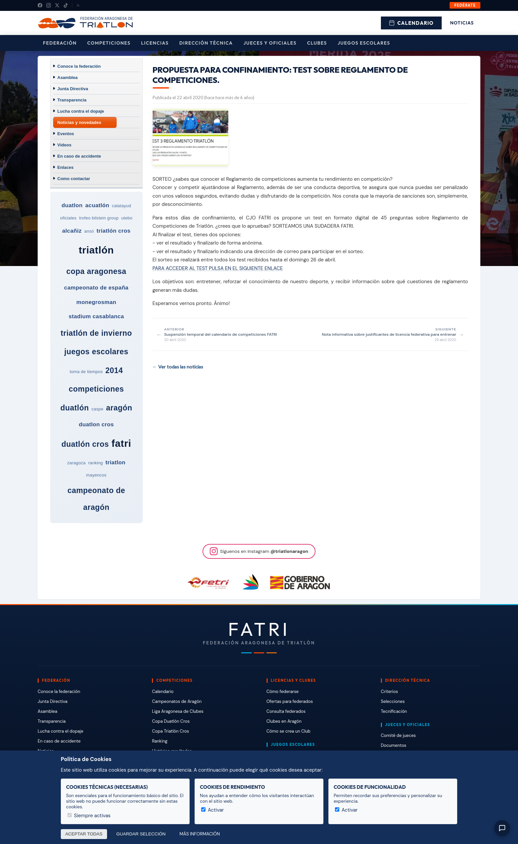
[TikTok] (65, 5)
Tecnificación (394, 711)
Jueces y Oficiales (270, 43)
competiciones (96, 389)
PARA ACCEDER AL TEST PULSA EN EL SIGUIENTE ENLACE (218, 268)
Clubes (317, 43)
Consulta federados (286, 711)
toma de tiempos (86, 371)
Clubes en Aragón (284, 721)
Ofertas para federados (290, 701)
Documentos (393, 745)
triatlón (96, 250)
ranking (95, 462)
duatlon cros (96, 424)
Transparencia (72, 99)
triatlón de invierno (96, 333)
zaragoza (76, 462)
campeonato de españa (96, 288)
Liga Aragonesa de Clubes (178, 711)
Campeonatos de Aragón (177, 701)
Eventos (65, 133)
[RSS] (78, 5)
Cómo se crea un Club (289, 731)
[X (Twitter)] (57, 5)
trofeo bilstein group (99, 217)
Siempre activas (89, 815)
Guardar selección (141, 833)
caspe (97, 408)
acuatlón (97, 205)
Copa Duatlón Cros (171, 721)
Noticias (462, 23)
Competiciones (108, 43)
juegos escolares (96, 351)
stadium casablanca (96, 316)
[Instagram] (48, 5)
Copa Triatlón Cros (170, 731)
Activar (212, 810)
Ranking (159, 741)
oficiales (68, 217)
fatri (121, 443)
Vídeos (64, 144)
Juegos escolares (364, 43)
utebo (126, 217)
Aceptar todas (84, 833)
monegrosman (96, 302)
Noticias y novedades (79, 122)
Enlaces (65, 167)
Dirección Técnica (206, 43)
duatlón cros (85, 444)
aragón (119, 407)
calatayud (121, 205)
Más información (199, 834)
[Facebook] (40, 5)
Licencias (155, 43)
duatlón (74, 407)
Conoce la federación (79, 66)
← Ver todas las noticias (178, 366)
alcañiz (72, 231)
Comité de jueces (398, 735)
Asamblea (67, 77)
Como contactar (73, 178)
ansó (89, 231)
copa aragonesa (96, 271)
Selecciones (393, 701)
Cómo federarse (283, 691)
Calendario (411, 23)
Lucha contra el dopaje (80, 111)
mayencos (96, 475)
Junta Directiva (72, 88)
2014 (114, 370)
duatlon (72, 205)
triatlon (115, 462)
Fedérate (465, 5)
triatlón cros (113, 231)
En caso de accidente (79, 156)
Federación (60, 43)
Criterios (389, 691)
